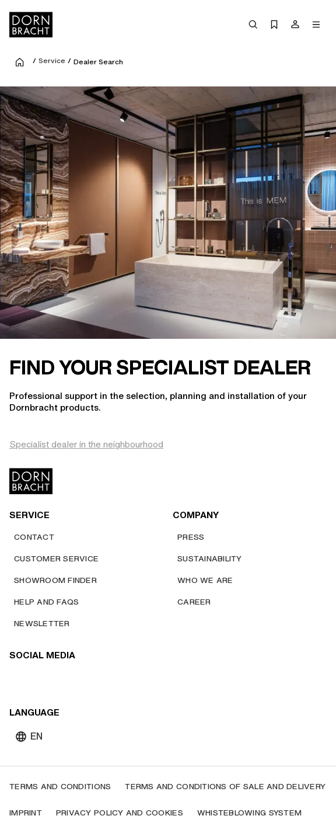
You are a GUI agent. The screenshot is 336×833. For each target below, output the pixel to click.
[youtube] (20, 679)
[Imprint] (25, 813)
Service (51, 60)
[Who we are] (205, 580)
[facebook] (83, 679)
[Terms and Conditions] (60, 786)
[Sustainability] (209, 559)
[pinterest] (62, 679)
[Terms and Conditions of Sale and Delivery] (225, 786)
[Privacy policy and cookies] (119, 813)
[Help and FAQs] (46, 602)
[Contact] (34, 537)
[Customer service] (56, 559)
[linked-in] (104, 679)
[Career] (194, 602)
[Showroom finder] (55, 580)
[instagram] (41, 679)
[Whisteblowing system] (249, 813)
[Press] (190, 537)
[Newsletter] (42, 623)
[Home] (30, 24)
